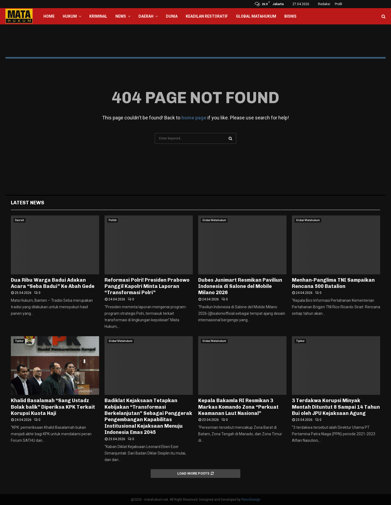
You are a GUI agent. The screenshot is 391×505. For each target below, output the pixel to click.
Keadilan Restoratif (207, 16)
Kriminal (98, 16)
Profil (338, 4)
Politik (112, 220)
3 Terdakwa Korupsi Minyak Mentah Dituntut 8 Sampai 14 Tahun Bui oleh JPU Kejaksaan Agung (336, 407)
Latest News (27, 203)
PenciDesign (250, 499)
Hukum (70, 16)
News (120, 16)
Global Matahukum (256, 16)
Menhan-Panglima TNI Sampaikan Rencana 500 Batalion (333, 283)
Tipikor (19, 340)
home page (193, 117)
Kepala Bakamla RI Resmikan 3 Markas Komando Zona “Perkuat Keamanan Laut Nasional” (238, 407)
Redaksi (324, 4)
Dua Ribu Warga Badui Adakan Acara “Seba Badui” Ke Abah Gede (52, 283)
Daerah (145, 16)
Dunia (172, 16)
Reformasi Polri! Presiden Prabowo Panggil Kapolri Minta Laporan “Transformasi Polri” (147, 286)
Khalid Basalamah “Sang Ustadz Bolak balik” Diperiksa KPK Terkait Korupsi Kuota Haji (53, 407)
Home (49, 16)
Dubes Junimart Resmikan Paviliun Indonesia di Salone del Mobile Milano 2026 (240, 286)
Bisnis (290, 16)
